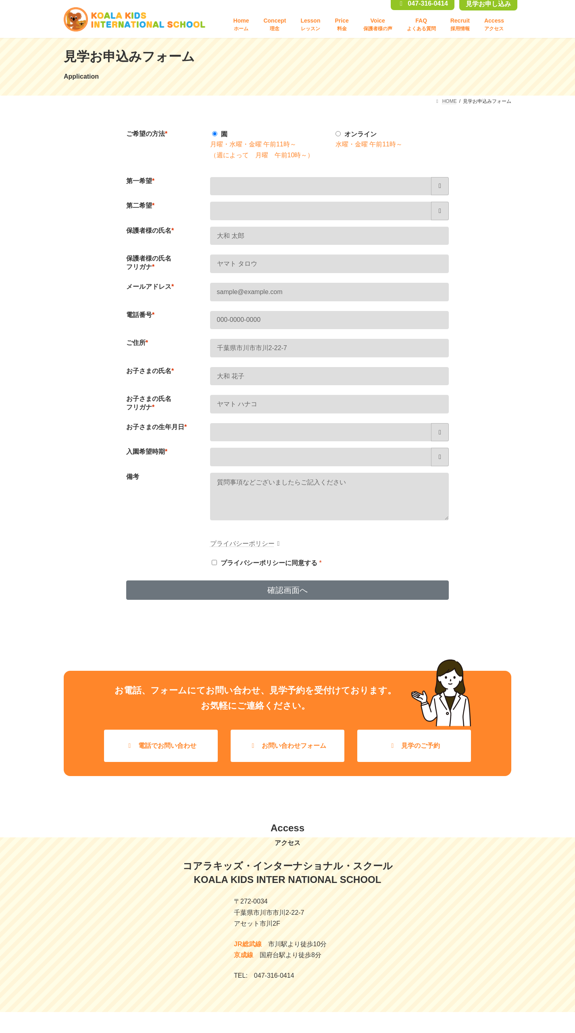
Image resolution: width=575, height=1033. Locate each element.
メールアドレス (150, 286)
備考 (132, 476)
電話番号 (140, 314)
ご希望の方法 (146, 133)
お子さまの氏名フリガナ (148, 403)
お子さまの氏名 (150, 370)
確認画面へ (287, 598)
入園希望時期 (146, 451)
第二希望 (140, 205)
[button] (161, 754)
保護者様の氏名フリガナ (148, 262)
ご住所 (137, 342)
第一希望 (140, 180)
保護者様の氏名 (150, 230)
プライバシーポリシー (246, 551)
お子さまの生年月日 (156, 427)
